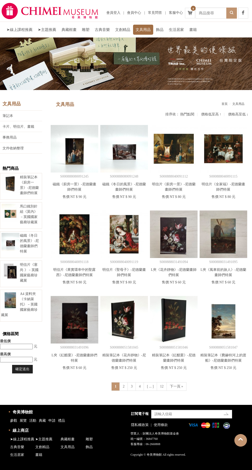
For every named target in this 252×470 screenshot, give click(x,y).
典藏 (42, 420)
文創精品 (122, 30)
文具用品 (143, 30)
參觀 (13, 420)
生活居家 (176, 30)
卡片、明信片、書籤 (18, 127)
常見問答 (155, 13)
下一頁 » (176, 386)
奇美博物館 (23, 412)
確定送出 (22, 369)
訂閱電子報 (140, 414)
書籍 (193, 30)
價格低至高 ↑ (211, 114)
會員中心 (134, 13)
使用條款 (161, 425)
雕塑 (85, 30)
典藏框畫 (69, 30)
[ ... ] (150, 386)
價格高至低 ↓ (238, 114)
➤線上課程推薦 (20, 30)
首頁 (225, 104)
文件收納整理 (13, 148)
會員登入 (113, 13)
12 (162, 386)
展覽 (23, 420)
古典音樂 (102, 30)
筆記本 (8, 116)
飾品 (160, 30)
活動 (32, 420)
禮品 (61, 420)
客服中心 (176, 13)
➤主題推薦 (47, 30)
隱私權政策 (140, 425)
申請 (51, 420)
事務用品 (10, 137)
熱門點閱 (187, 114)
